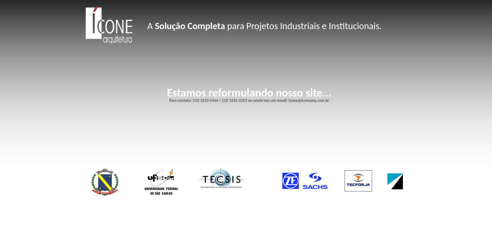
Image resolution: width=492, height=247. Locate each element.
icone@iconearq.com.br (308, 100)
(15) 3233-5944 (205, 100)
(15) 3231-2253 (234, 100)
